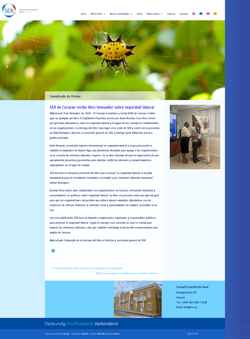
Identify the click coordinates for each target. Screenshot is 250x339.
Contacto (171, 14)
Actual (140, 14)
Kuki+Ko (85, 333)
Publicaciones (153, 14)
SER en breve (96, 14)
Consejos (184, 14)
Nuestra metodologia (119, 14)
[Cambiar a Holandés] (193, 16)
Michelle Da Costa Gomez (108, 333)
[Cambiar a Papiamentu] (200, 16)
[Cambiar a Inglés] (208, 16)
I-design (66, 333)
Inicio (83, 14)
